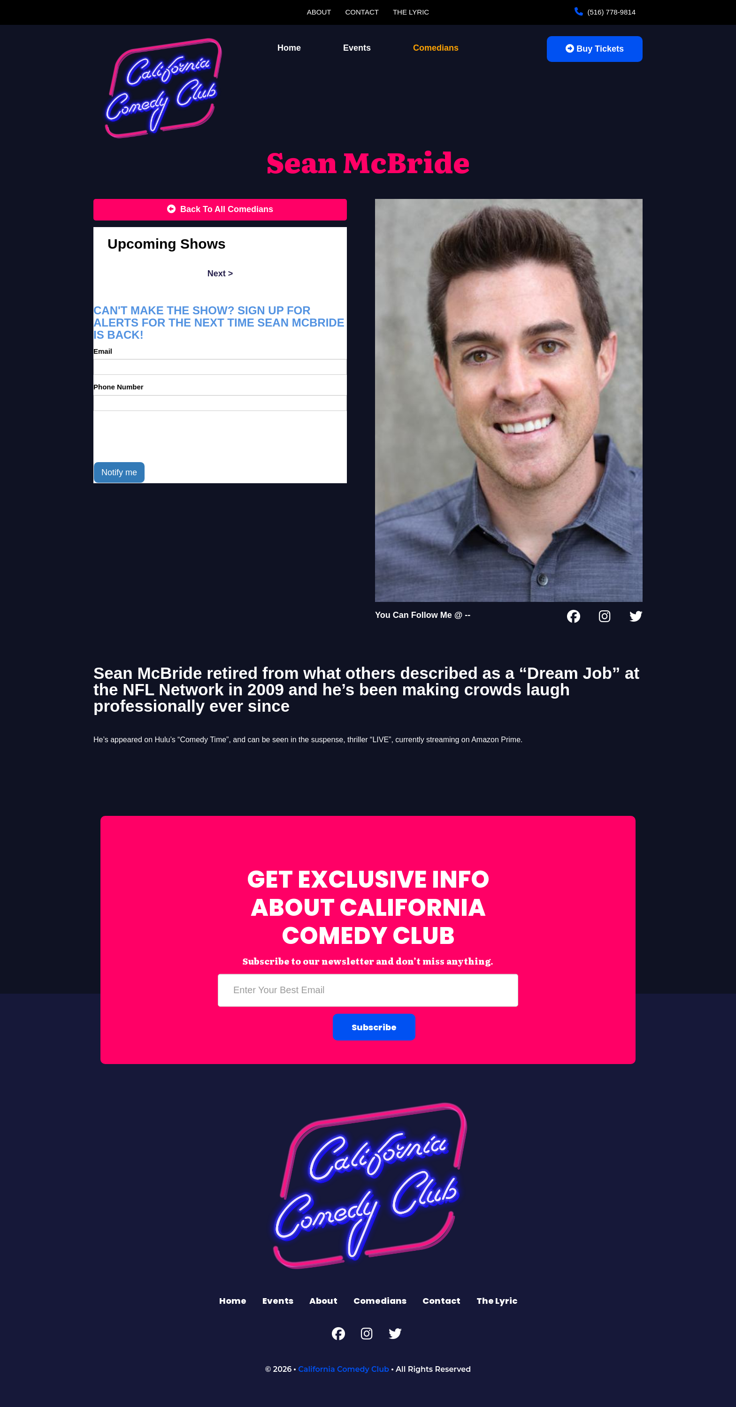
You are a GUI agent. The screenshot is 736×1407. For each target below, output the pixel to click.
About (319, 12)
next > (220, 273)
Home (289, 48)
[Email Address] (368, 990)
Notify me (119, 472)
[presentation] (164, 436)
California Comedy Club (343, 1369)
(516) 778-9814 (610, 12)
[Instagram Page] (605, 618)
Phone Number (118, 387)
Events (357, 48)
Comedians (436, 48)
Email (102, 351)
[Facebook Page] (573, 618)
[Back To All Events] (220, 210)
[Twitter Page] (636, 618)
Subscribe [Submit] (374, 1027)
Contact (362, 12)
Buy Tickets (595, 48)
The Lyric (411, 12)
